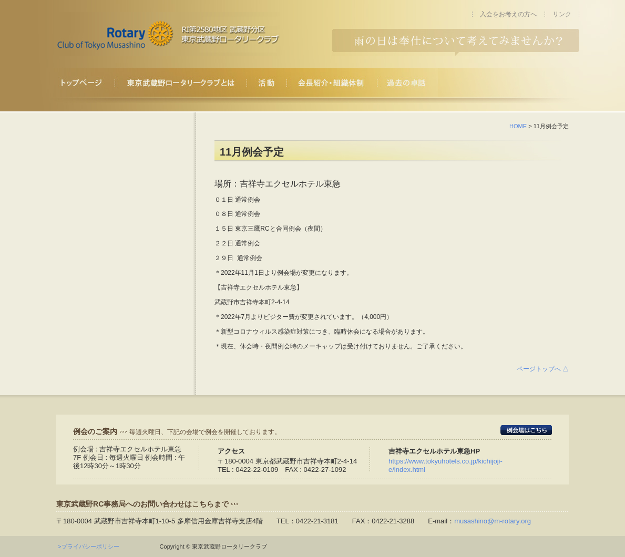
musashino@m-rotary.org (492, 521)
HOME (518, 126)
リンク (561, 14)
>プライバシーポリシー (91, 546)
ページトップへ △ (543, 369)
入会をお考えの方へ (508, 14)
